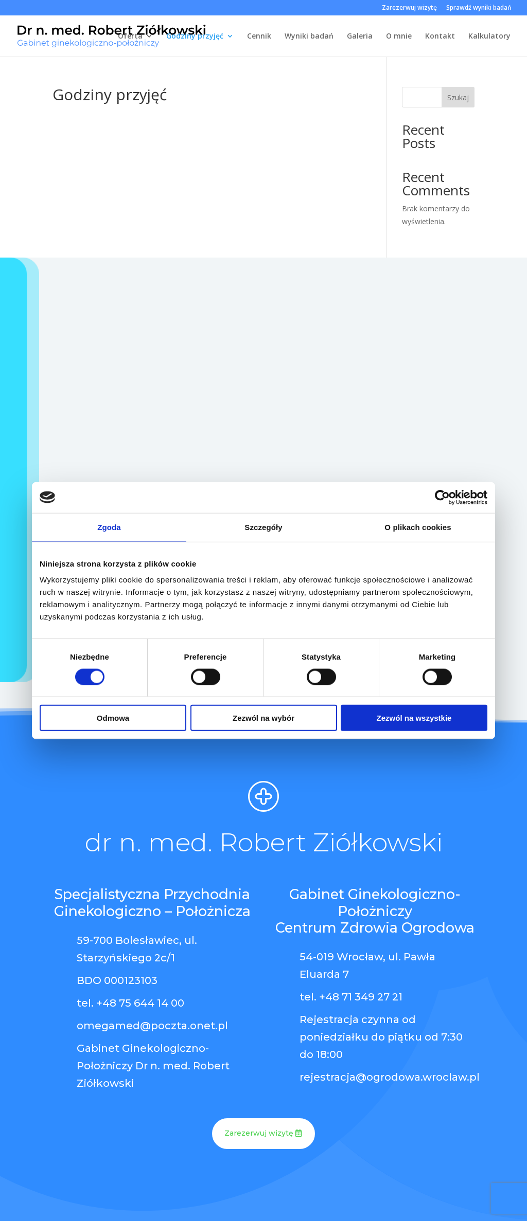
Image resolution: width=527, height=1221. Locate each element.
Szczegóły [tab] (263, 526)
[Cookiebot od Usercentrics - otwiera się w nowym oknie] (442, 497)
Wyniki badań (309, 36)
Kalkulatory (489, 36)
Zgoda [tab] (109, 526)
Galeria (360, 36)
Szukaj (458, 97)
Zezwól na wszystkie (414, 718)
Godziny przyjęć (194, 36)
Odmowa (113, 718)
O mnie (399, 36)
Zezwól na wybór (263, 718)
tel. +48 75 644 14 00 (130, 1003)
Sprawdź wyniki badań (479, 8)
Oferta (130, 36)
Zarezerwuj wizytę (409, 8)
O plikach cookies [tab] (417, 526)
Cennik (259, 36)
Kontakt (440, 36)
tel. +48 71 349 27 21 (351, 997)
